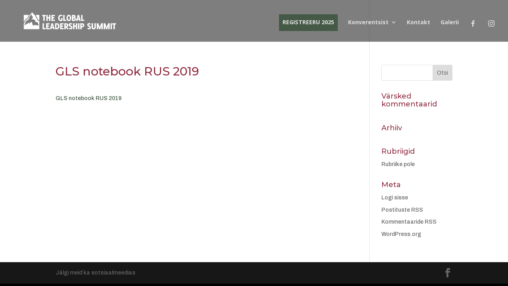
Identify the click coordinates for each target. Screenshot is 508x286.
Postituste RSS (402, 210)
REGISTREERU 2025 (308, 22)
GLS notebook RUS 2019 (88, 98)
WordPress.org (401, 234)
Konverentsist (368, 22)
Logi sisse (394, 198)
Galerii (450, 22)
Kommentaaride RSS (409, 222)
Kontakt (418, 22)
